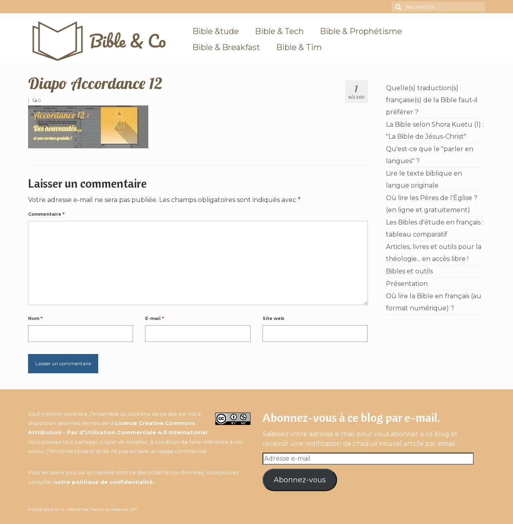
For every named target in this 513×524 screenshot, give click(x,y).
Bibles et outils (409, 271)
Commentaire (46, 214)
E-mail (154, 318)
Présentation (407, 283)
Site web (273, 318)
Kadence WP (124, 509)
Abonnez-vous (300, 479)
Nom (35, 318)
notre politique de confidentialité (103, 482)
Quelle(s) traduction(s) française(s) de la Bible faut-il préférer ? (432, 100)
